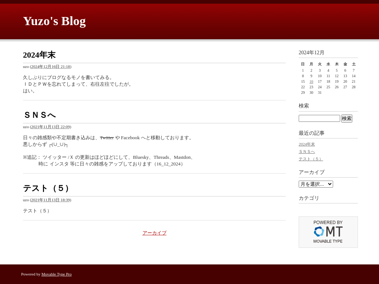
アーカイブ (154, 233)
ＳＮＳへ (39, 115)
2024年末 (39, 54)
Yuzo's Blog (54, 21)
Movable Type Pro (56, 274)
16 (311, 81)
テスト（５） (48, 188)
